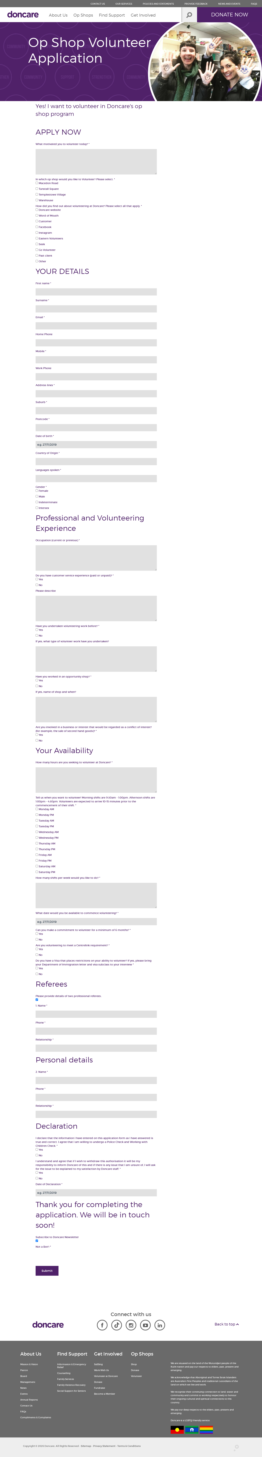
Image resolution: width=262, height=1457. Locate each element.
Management (27, 1382)
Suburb (41, 402)
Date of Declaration (49, 1184)
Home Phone (44, 334)
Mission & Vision (29, 1364)
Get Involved (143, 15)
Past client (44, 255)
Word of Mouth (47, 215)
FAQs (254, 3)
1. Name (41, 1005)
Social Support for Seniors (71, 1390)
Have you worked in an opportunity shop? (63, 676)
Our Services (124, 3)
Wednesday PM (47, 837)
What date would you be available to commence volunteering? (77, 913)
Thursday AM (45, 843)
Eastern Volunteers (49, 238)
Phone (40, 1022)
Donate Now (229, 14)
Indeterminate (46, 502)
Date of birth (45, 436)
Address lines (45, 385)
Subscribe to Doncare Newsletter (57, 1237)
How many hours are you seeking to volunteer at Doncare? (74, 762)
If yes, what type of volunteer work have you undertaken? (72, 641)
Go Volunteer (46, 250)
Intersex (42, 508)
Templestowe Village (51, 194)
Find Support (112, 15)
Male (40, 496)
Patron (24, 1370)
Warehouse (44, 200)
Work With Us (101, 1370)
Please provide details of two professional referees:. (69, 996)
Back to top (227, 1324)
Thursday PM (45, 849)
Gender (41, 487)
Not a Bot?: (43, 1246)
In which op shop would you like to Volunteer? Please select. (75, 179)
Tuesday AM (45, 820)
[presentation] (64, 1256)
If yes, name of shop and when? (56, 692)
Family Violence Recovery (71, 1385)
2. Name (42, 1072)
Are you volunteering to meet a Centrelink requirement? (73, 945)
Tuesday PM (45, 826)
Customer (44, 221)
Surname (42, 300)
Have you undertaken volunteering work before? (67, 626)
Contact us (98, 3)
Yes (39, 579)
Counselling (63, 1373)
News (23, 1388)
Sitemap (86, 1446)
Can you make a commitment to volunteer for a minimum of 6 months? (83, 930)
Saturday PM (45, 872)
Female (42, 490)
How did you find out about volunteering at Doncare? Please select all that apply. (89, 206)
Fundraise (99, 1388)
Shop (134, 1364)
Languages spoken (48, 470)
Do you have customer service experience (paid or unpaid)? (75, 575)
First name (43, 283)
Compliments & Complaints (35, 1417)
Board (23, 1376)
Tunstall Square (47, 189)
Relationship (45, 1039)
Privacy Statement (104, 1446)
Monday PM (45, 815)
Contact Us (26, 1405)
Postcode (42, 419)
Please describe (46, 590)
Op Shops (83, 15)
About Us (58, 15)
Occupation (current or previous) (58, 540)
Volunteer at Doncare (106, 1376)
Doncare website (48, 210)
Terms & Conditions (129, 1446)
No (39, 585)
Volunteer (136, 1376)
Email (40, 317)
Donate (98, 1382)
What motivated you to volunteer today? (62, 144)
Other (41, 261)
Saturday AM (45, 866)
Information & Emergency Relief (71, 1366)
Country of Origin (48, 453)
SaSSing (98, 1364)
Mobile (41, 351)
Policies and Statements (158, 3)
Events (24, 1393)
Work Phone (43, 368)
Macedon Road (47, 183)
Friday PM (43, 860)
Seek (40, 244)
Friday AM (44, 855)
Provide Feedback (196, 3)
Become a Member (104, 1393)
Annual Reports (29, 1399)
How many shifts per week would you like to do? (68, 877)
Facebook (43, 227)
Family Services (65, 1379)
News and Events (229, 3)
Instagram (44, 232)
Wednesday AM (47, 832)
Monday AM (45, 809)
